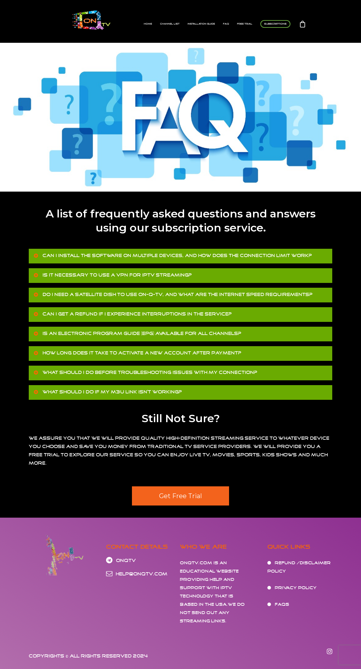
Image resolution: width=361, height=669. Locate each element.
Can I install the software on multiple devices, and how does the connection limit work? (172, 255)
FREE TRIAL (244, 24)
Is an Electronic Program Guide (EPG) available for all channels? (137, 333)
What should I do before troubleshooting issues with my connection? (145, 372)
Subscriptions (275, 24)
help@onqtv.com (136, 574)
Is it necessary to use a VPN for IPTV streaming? (112, 274)
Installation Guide (201, 24)
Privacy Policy (296, 587)
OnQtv (121, 560)
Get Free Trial (180, 496)
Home (148, 24)
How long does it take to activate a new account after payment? (137, 352)
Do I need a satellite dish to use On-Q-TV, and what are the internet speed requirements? (172, 294)
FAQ (226, 24)
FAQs (282, 604)
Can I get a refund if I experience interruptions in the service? (132, 313)
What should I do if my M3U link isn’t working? (107, 391)
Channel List (170, 24)
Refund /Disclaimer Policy (299, 567)
